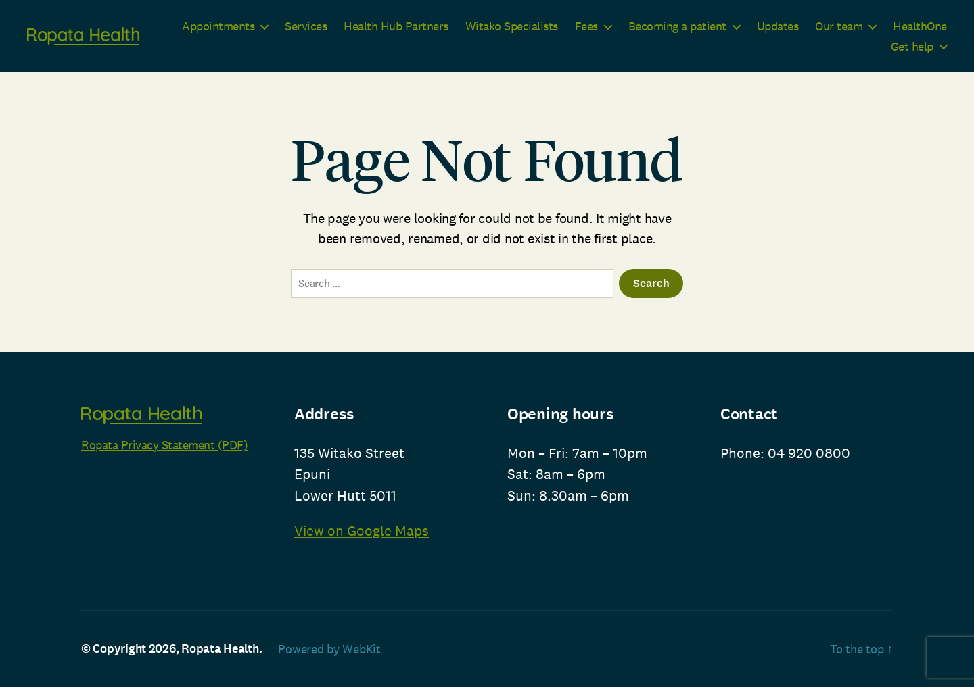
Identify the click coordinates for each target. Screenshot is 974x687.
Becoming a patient (677, 26)
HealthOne (920, 26)
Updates (778, 26)
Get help (912, 46)
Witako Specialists (511, 26)
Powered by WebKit (329, 649)
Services (306, 26)
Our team (838, 26)
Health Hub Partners (396, 26)
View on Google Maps (361, 530)
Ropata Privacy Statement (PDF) (164, 445)
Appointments (218, 26)
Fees (586, 26)
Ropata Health (220, 648)
